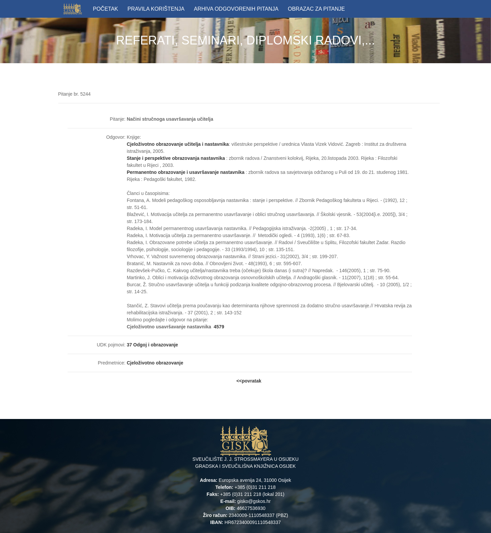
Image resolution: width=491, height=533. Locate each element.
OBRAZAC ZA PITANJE (316, 9)
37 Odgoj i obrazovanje (152, 344)
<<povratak (248, 381)
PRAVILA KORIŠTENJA (156, 9)
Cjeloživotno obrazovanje (155, 362)
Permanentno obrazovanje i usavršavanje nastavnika (186, 172)
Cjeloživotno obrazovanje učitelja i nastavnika (178, 144)
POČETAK (105, 9)
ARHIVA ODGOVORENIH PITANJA (236, 9)
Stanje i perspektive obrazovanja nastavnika (176, 158)
